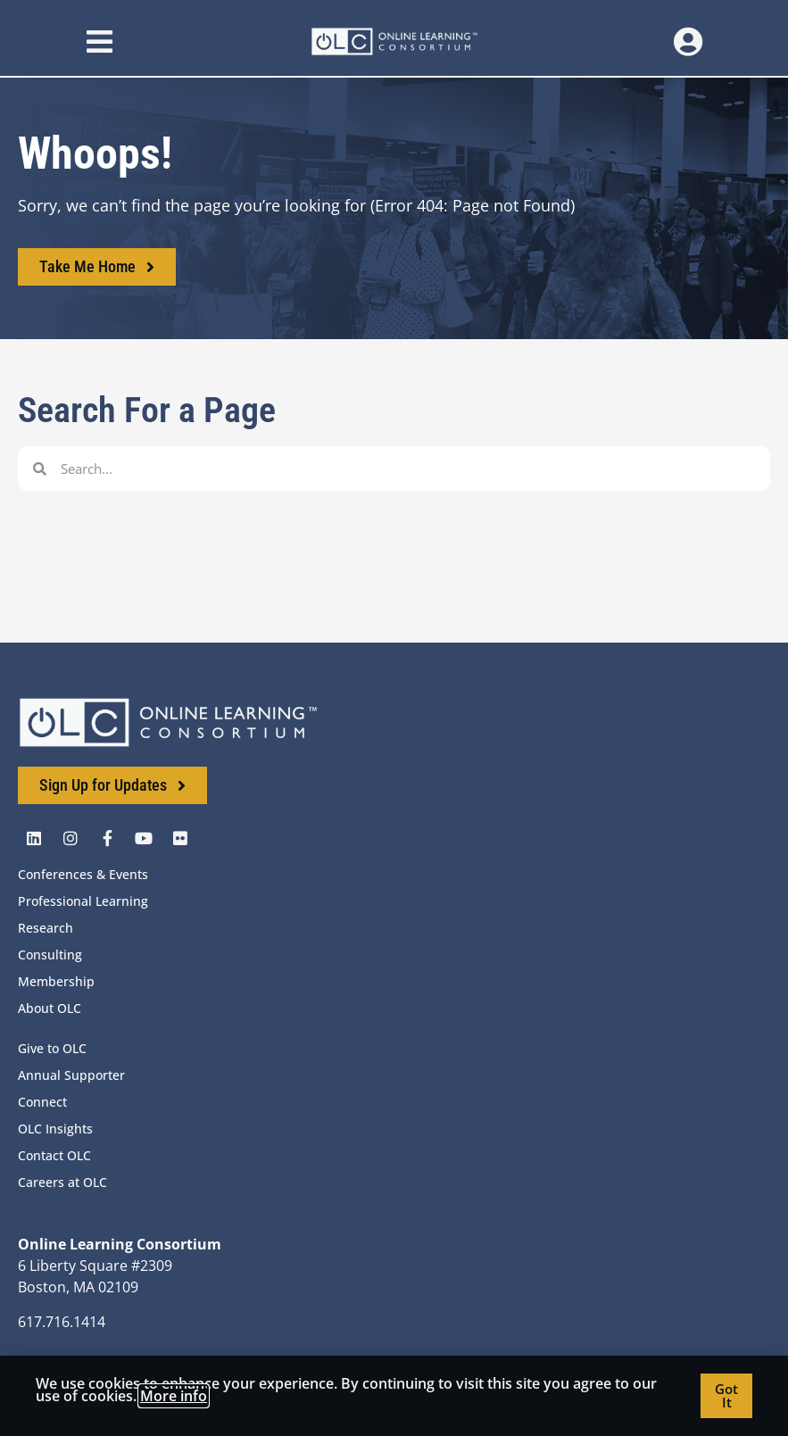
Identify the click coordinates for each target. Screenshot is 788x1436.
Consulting (50, 954)
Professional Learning (83, 900)
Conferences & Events (83, 874)
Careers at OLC (62, 1182)
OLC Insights (55, 1128)
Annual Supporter (71, 1075)
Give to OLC (52, 1048)
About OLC (49, 1008)
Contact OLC (54, 1155)
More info (173, 1396)
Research (45, 927)
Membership (56, 981)
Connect (42, 1101)
